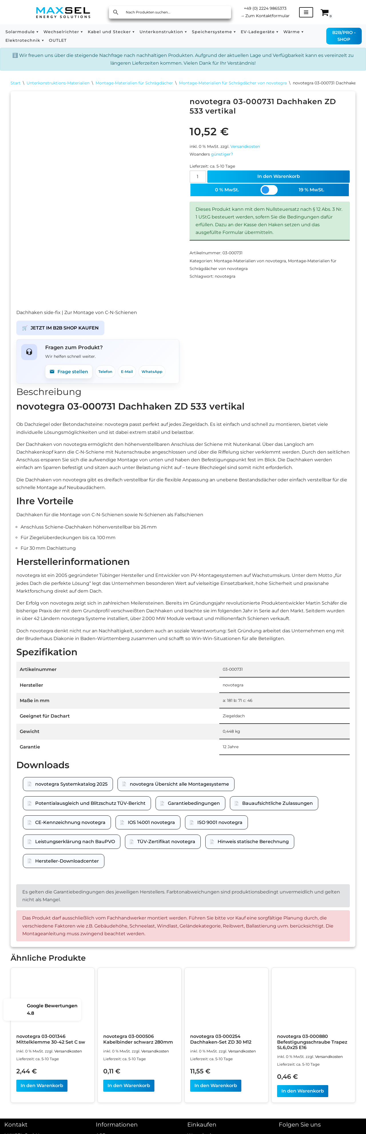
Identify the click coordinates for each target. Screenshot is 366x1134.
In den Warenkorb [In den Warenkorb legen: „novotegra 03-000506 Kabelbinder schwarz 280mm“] (129, 1091)
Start (16, 83)
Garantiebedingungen (194, 808)
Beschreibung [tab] (48, 396)
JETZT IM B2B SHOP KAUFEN (60, 333)
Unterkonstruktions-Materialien (58, 83)
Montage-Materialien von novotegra (250, 260)
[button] (37, 32)
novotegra (225, 276)
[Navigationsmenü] (306, 12)
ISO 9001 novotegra (219, 828)
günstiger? (222, 154)
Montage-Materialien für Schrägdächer (134, 83)
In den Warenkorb (278, 176)
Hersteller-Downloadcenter (67, 866)
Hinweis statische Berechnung (253, 847)
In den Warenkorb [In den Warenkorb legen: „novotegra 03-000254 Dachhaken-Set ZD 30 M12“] (215, 1091)
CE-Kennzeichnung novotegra (70, 828)
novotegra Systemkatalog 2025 (71, 789)
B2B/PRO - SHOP (344, 36)
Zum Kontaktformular (265, 15)
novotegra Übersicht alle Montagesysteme (179, 789)
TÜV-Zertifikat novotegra (166, 847)
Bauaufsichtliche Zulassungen (277, 808)
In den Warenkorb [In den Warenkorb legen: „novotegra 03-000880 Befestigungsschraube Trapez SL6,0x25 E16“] (302, 1096)
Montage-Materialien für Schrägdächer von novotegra (233, 83)
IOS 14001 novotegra (151, 828)
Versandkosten (245, 146)
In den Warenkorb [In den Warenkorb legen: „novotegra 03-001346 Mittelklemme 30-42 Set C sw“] (42, 1091)
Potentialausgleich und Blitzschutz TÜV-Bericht (90, 808)
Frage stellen (68, 377)
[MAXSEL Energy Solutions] (63, 12)
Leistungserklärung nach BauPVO (75, 847)
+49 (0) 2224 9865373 (265, 8)
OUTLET (58, 40)
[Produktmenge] (198, 176)
